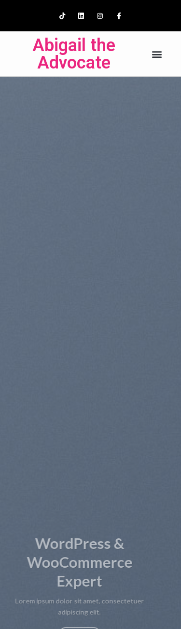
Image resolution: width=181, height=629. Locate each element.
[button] (157, 54)
